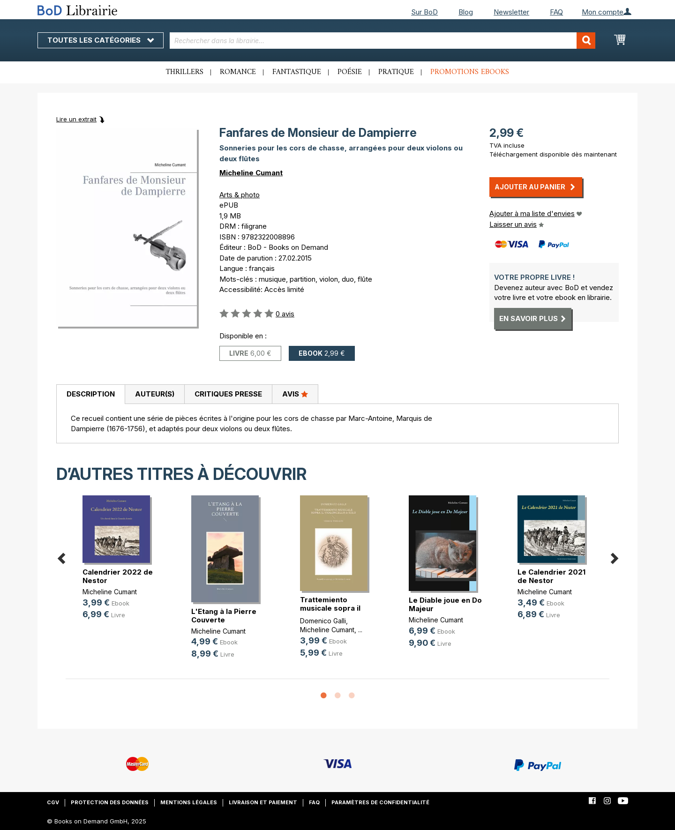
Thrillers (184, 72)
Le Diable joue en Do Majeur (445, 604)
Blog (465, 11)
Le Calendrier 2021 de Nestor (551, 576)
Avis (295, 394)
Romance (238, 72)
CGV (53, 802)
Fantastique (296, 72)
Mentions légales (188, 802)
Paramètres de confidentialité (380, 802)
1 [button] (323, 696)
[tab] (90, 394)
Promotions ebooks (469, 72)
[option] (120, 565)
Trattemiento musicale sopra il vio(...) (330, 608)
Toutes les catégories (100, 40)
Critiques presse (228, 393)
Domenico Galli (323, 621)
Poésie (350, 72)
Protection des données (110, 802)
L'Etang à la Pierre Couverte (223, 615)
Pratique (396, 72)
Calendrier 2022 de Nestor (117, 576)
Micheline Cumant (251, 172)
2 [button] (337, 696)
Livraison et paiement (263, 802)
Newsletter (511, 11)
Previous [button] (61, 556)
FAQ (556, 11)
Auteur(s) (154, 393)
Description (91, 393)
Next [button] (614, 556)
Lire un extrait (76, 119)
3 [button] (351, 696)
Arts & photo (239, 194)
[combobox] (383, 40)
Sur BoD (424, 11)
